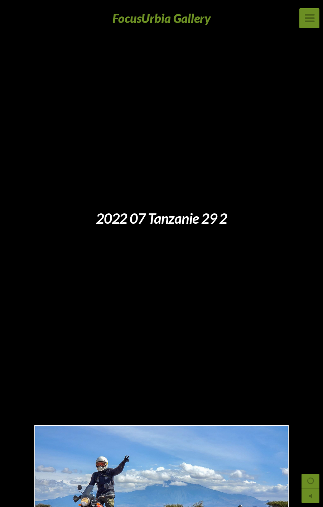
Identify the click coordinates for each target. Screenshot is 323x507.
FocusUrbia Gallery (161, 18)
